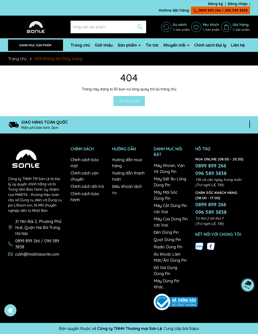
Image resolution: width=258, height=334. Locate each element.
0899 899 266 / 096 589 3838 (220, 10)
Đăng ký (215, 4)
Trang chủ (80, 45)
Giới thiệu (104, 45)
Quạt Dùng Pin (167, 239)
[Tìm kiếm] (140, 27)
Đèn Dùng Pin (166, 232)
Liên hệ (238, 45)
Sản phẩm (128, 45)
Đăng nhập (237, 4)
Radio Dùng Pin (168, 246)
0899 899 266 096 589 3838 (211, 169)
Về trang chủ (129, 100)
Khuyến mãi (175, 45)
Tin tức (152, 45)
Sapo (194, 328)
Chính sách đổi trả (87, 186)
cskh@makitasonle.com (37, 254)
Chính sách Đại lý (210, 45)
